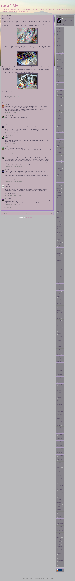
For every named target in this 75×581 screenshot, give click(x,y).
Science (11, 97)
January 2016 (59, 201)
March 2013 (59, 293)
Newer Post (5, 213)
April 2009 (59, 432)
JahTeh (6, 124)
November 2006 (60, 523)
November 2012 (59, 306)
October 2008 (59, 452)
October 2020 (59, 66)
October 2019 (59, 97)
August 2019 (59, 103)
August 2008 (59, 459)
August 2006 (59, 533)
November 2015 (59, 208)
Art (6, 97)
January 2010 (59, 404)
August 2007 (59, 496)
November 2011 (59, 340)
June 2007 (59, 502)
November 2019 (59, 94)
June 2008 (59, 465)
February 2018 (59, 145)
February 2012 (59, 329)
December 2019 (59, 90)
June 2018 (59, 136)
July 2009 (59, 425)
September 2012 (60, 312)
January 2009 (59, 441)
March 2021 (59, 57)
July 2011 (58, 352)
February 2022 (59, 41)
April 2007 (59, 506)
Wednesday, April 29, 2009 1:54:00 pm (13, 181)
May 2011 (58, 356)
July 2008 (59, 462)
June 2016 (59, 188)
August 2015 (59, 215)
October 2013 (59, 276)
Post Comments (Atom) (30, 217)
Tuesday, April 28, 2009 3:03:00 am (12, 143)
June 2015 (59, 219)
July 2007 (59, 499)
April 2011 (59, 359)
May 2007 (59, 504)
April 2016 (59, 192)
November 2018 (59, 125)
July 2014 (58, 251)
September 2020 (60, 68)
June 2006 (59, 539)
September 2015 (59, 211)
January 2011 (59, 367)
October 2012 (59, 310)
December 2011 (59, 336)
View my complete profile (61, 24)
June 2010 (59, 390)
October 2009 (59, 414)
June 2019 (59, 108)
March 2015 (59, 226)
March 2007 (59, 509)
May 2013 (59, 289)
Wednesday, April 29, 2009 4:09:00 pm (13, 195)
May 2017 (58, 158)
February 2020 (59, 83)
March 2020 (59, 81)
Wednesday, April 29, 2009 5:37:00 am (13, 166)
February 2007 (59, 512)
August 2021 (59, 52)
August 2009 (59, 421)
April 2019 (59, 112)
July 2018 (58, 133)
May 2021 (59, 54)
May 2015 (58, 221)
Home (27, 213)
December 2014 (59, 235)
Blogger (52, 578)
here (5, 91)
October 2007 (59, 489)
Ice (8, 97)
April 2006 (59, 544)
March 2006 (59, 546)
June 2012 (59, 320)
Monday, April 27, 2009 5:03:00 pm (12, 132)
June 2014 (59, 253)
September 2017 (59, 152)
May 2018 (58, 138)
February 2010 (59, 400)
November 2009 (60, 411)
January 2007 (59, 516)
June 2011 (58, 354)
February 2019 (59, 115)
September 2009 (60, 418)
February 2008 (59, 475)
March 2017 (59, 162)
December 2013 (59, 269)
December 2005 (59, 557)
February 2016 (59, 197)
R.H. (6, 155)
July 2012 (59, 318)
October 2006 (59, 526)
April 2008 (59, 469)
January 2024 (59, 31)
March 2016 (59, 195)
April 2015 (59, 224)
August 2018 (59, 131)
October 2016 (59, 177)
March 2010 (59, 397)
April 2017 (59, 160)
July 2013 (59, 284)
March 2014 (59, 260)
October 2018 (59, 129)
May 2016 (59, 190)
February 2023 (59, 34)
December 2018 (59, 122)
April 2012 (59, 325)
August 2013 (59, 282)
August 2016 (59, 183)
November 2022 (60, 38)
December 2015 (59, 204)
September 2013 (60, 278)
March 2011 (59, 361)
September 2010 (60, 381)
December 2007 (59, 482)
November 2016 (59, 174)
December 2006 (60, 519)
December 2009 (60, 407)
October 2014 (59, 242)
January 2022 (59, 45)
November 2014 (59, 239)
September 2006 (60, 530)
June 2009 (59, 427)
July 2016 (59, 185)
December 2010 (59, 370)
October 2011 (59, 343)
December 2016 (59, 170)
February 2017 (59, 165)
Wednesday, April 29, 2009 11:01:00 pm (13, 204)
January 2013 (59, 299)
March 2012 (59, 327)
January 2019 (59, 118)
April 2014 (59, 257)
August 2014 (59, 248)
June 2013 (59, 287)
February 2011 (59, 363)
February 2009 (59, 438)
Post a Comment (7, 207)
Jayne (6, 146)
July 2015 (58, 217)
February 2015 (59, 228)
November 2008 (60, 448)
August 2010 (59, 384)
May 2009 (59, 430)
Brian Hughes (8, 115)
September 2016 (60, 180)
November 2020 (60, 62)
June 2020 (59, 74)
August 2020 (59, 72)
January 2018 (59, 148)
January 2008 (59, 478)
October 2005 (59, 564)
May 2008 (59, 467)
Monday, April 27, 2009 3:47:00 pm (12, 112)
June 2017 (58, 155)
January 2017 (59, 168)
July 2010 (59, 388)
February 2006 (59, 549)
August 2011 (59, 349)
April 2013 (59, 291)
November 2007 (59, 485)
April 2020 (59, 79)
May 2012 (59, 323)
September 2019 (60, 100)
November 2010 (59, 374)
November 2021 (59, 48)
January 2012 (59, 333)
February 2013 (59, 296)
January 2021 (59, 59)
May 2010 (59, 392)
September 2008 (60, 455)
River (6, 104)
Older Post (50, 213)
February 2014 (59, 262)
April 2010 (59, 395)
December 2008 (59, 445)
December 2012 (59, 303)
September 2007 (60, 493)
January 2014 (59, 266)
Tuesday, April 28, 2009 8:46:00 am (12, 153)
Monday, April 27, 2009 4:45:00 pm (12, 121)
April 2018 (59, 140)
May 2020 (59, 76)
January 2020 (59, 87)
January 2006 (59, 553)
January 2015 (59, 232)
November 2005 (60, 560)
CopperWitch (10, 5)
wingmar (42, 578)
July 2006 (59, 537)
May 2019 (59, 110)
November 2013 (59, 273)
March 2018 (59, 142)
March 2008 (59, 471)
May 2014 (58, 255)
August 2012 (59, 316)
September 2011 (59, 346)
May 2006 (59, 541)
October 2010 (59, 377)
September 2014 (59, 245)
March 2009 (59, 434)
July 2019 (59, 105)
